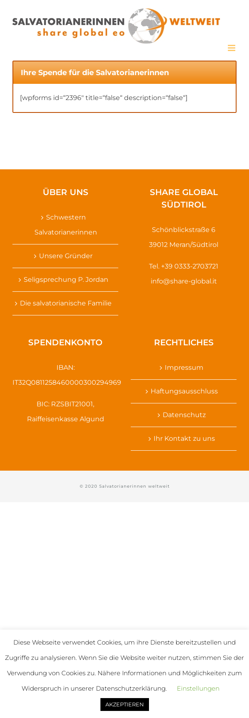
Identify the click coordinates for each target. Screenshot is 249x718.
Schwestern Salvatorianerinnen (65, 224)
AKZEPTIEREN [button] (124, 704)
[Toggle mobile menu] (232, 48)
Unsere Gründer (66, 256)
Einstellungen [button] (198, 688)
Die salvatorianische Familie (66, 303)
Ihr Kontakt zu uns (184, 438)
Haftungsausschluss (184, 391)
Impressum (184, 367)
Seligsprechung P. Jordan (66, 279)
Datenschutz (184, 415)
